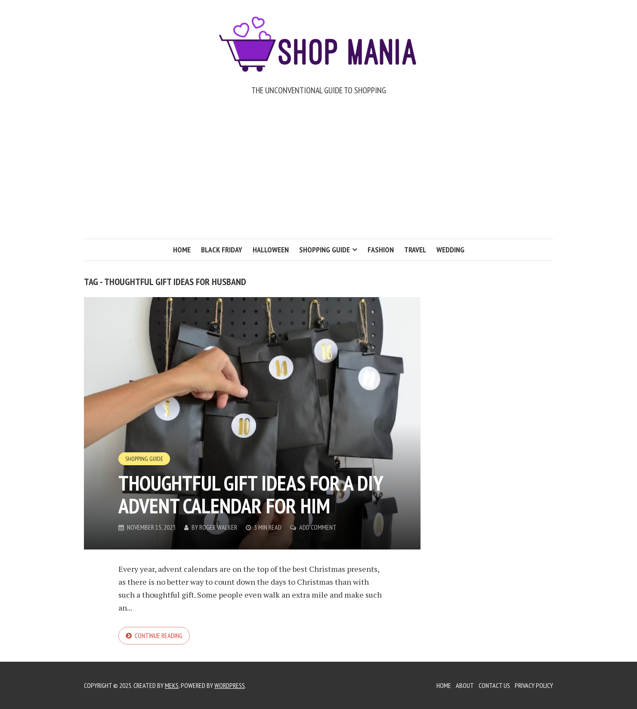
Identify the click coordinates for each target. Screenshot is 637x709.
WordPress (229, 685)
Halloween (271, 250)
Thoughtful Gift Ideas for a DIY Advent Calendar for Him (250, 494)
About (465, 685)
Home (182, 250)
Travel (415, 250)
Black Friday (221, 250)
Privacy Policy (534, 685)
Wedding (450, 250)
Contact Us (494, 685)
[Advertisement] (318, 174)
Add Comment (318, 527)
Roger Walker (218, 527)
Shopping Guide (324, 250)
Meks (172, 685)
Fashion (381, 250)
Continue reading (158, 635)
